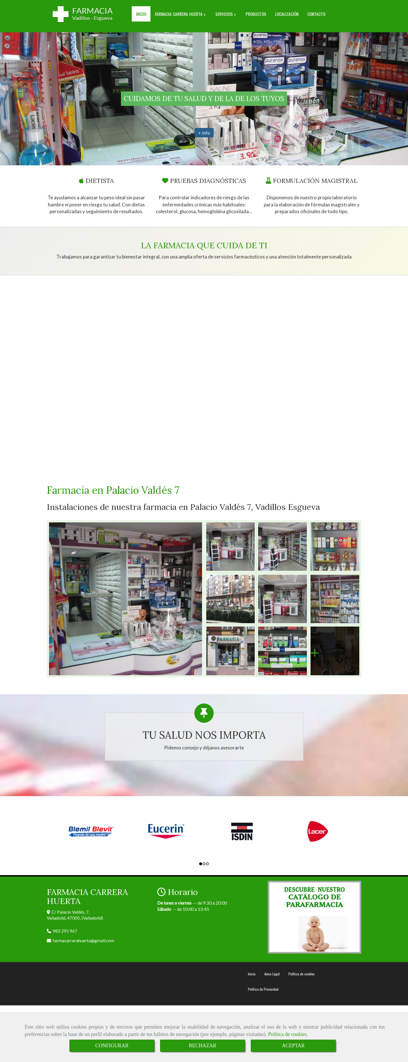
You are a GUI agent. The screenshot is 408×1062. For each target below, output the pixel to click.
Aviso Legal (272, 973)
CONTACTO (316, 14)
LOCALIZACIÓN (287, 14)
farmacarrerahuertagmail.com (83, 940)
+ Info (204, 132)
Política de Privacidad (263, 989)
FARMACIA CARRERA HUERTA (181, 14)
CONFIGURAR (111, 1045)
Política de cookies (287, 1034)
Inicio (252, 973)
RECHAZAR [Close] (202, 1045)
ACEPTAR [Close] (293, 1045)
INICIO (141, 14)
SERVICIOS (226, 14)
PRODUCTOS (256, 14)
